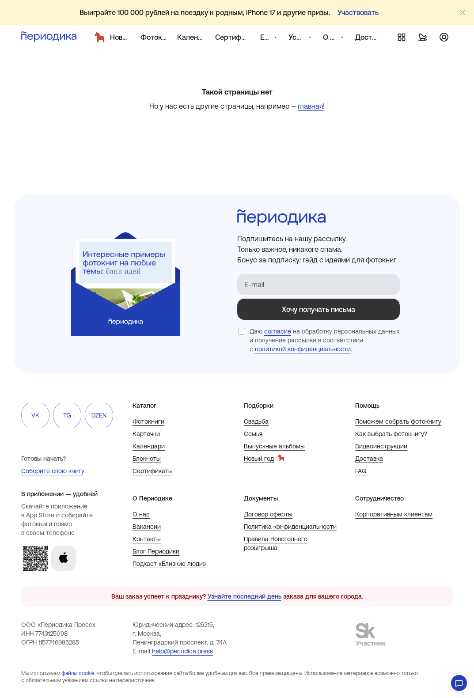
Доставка (369, 458)
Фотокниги (148, 421)
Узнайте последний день (244, 596)
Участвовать (358, 12)
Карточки (146, 433)
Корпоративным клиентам (393, 514)
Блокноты (147, 458)
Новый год (264, 458)
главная (310, 106)
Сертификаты (153, 470)
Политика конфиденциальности (290, 526)
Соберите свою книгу (52, 470)
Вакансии (147, 526)
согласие (277, 331)
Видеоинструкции (381, 446)
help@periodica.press (182, 651)
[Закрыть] (462, 12)
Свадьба (256, 421)
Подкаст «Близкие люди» (169, 563)
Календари (149, 446)
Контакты (147, 538)
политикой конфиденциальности (303, 349)
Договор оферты (268, 514)
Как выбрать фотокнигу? (391, 433)
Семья (253, 433)
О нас (141, 514)
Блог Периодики (156, 551)
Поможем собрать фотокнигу (398, 421)
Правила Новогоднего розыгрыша (275, 543)
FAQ (361, 470)
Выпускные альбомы (274, 446)
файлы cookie (78, 673)
